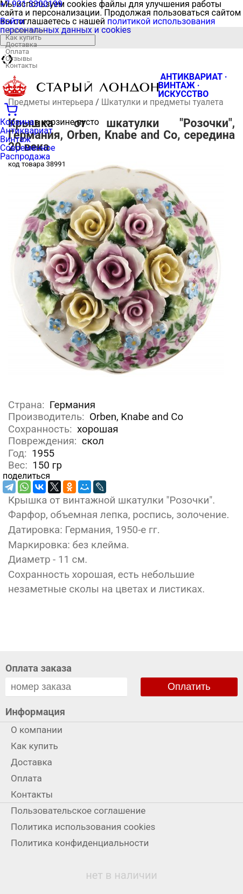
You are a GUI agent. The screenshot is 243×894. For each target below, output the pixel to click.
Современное (27, 148)
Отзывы (18, 58)
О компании (25, 30)
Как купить (23, 37)
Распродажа (25, 156)
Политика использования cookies (83, 826)
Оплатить (189, 686)
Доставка (21, 44)
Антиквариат (26, 130)
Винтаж (15, 139)
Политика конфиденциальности (80, 842)
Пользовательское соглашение (78, 810)
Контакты (21, 65)
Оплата (17, 51)
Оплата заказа (38, 668)
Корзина (17, 122)
